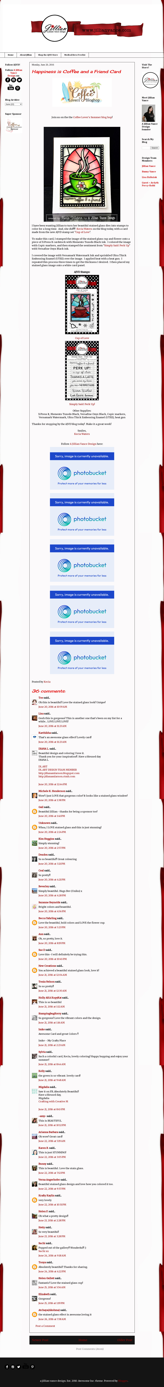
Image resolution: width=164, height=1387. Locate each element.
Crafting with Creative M (53, 1101)
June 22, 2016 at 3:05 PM (52, 1157)
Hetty (42, 1227)
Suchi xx (44, 1251)
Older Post (124, 1340)
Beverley (44, 886)
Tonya (42, 1262)
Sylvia (42, 1051)
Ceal (41, 870)
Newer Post (40, 1340)
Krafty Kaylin (46, 1195)
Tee (41, 697)
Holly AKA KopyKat (50, 997)
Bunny (42, 1163)
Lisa (41, 713)
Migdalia (44, 1087)
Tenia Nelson (47, 981)
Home (11, 55)
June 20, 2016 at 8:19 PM (52, 943)
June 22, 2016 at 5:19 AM (52, 1141)
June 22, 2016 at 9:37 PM (52, 1188)
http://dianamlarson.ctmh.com (57, 776)
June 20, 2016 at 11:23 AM (52, 726)
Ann (41, 934)
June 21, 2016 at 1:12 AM (52, 1006)
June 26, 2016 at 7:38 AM (52, 1319)
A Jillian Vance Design (83, 443)
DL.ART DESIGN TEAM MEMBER (58, 769)
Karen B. (44, 1147)
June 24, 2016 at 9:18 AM (52, 1255)
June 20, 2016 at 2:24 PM (52, 832)
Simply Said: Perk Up (116, 245)
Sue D (42, 949)
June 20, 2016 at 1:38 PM (52, 800)
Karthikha (45, 732)
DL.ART (43, 766)
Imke (42, 1029)
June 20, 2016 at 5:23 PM (52, 927)
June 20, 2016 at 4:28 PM (52, 895)
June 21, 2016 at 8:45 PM (52, 1109)
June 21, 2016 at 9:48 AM (52, 1080)
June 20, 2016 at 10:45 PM (53, 959)
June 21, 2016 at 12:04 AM (53, 974)
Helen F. (43, 1211)
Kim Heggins (46, 838)
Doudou (43, 854)
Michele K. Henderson (52, 791)
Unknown (44, 822)
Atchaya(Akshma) (49, 1310)
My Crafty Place (56, 1040)
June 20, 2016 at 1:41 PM (52, 816)
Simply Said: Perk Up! (82, 404)
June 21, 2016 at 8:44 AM (52, 1064)
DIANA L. (44, 748)
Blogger (123, 1380)
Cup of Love (83, 232)
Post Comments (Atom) (90, 1348)
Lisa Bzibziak (149, 177)
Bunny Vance (149, 172)
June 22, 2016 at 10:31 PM (52, 1204)
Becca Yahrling (48, 918)
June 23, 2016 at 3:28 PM (52, 1236)
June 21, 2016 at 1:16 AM (52, 1022)
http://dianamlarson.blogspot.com (59, 773)
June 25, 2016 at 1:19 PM (52, 1303)
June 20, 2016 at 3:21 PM (52, 863)
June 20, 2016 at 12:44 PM (53, 784)
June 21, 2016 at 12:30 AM (53, 990)
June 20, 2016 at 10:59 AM (53, 706)
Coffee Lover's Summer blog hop (92, 117)
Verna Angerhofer (49, 1179)
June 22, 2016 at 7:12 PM (52, 1172)
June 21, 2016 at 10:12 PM (52, 1125)
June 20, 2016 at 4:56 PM (52, 911)
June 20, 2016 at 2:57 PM (52, 847)
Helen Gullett (46, 1278)
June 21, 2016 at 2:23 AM (52, 1045)
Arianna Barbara (48, 1132)
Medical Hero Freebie (74, 55)
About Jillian (26, 55)
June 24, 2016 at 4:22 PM (52, 1271)
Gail (41, 807)
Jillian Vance (149, 166)
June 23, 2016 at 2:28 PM (52, 1220)
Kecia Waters (84, 228)
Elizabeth (44, 1294)
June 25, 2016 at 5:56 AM (52, 1287)
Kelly (42, 1071)
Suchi (42, 1243)
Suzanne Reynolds (50, 902)
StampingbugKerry (50, 1013)
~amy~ (42, 1116)
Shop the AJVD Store (48, 55)
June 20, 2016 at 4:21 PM (52, 879)
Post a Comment (45, 1325)
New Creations (47, 965)
